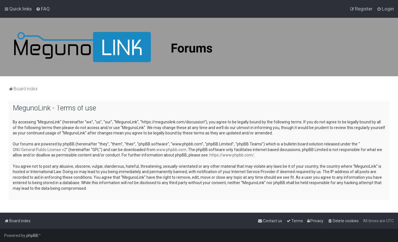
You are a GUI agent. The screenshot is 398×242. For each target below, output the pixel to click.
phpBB (32, 235)
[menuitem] (43, 9)
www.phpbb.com (171, 149)
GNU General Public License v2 (39, 149)
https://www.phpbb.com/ (231, 155)
